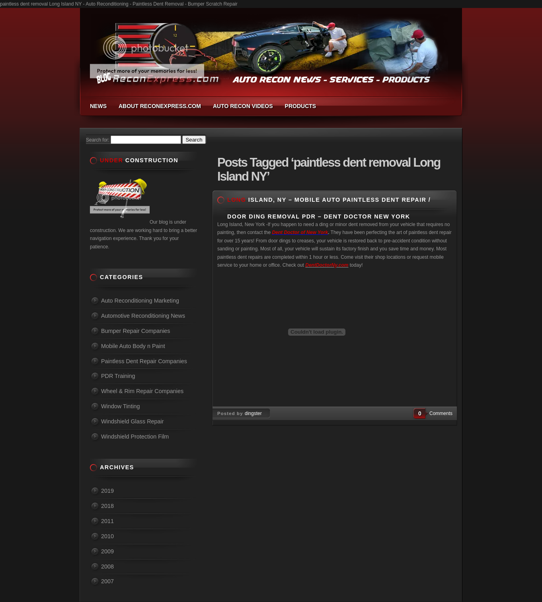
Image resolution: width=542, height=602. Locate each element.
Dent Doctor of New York (300, 232)
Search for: (97, 140)
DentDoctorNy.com (326, 265)
